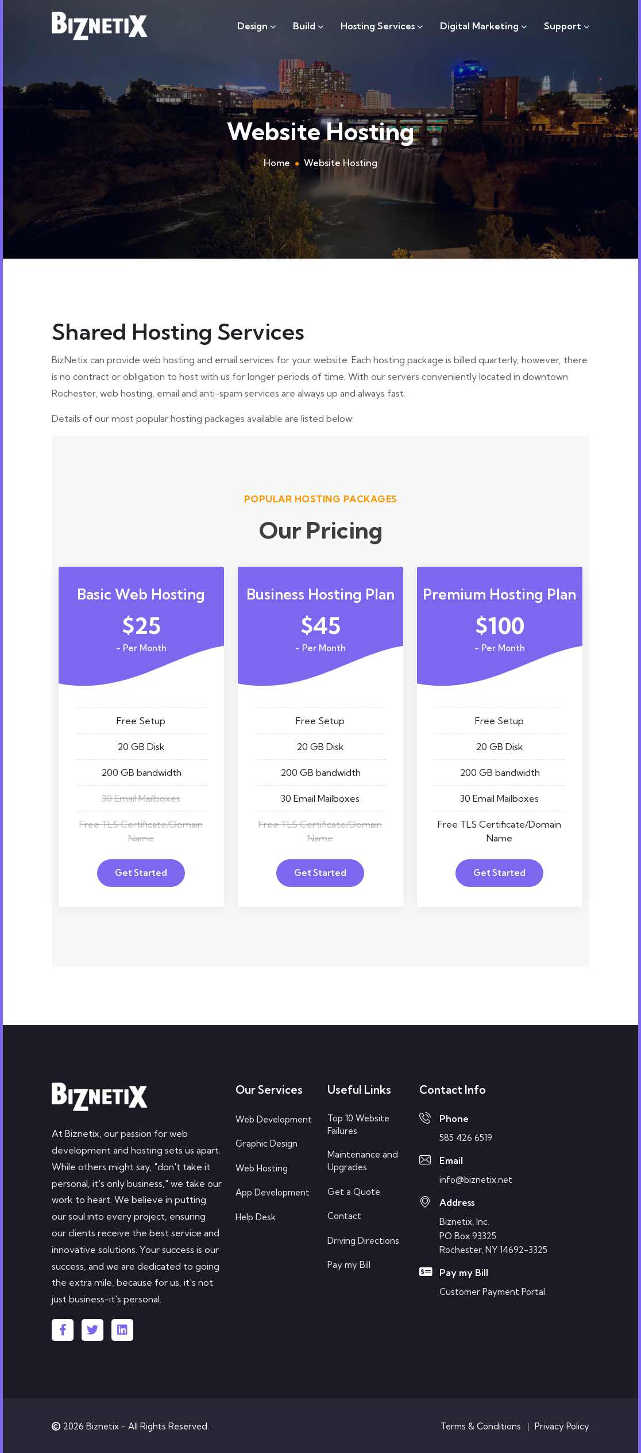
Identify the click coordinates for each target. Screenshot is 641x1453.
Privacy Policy (562, 1426)
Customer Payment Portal (492, 1291)
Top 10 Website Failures (358, 1125)
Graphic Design (266, 1143)
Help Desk (255, 1217)
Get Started (141, 872)
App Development (272, 1192)
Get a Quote (353, 1191)
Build (308, 26)
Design (256, 26)
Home (277, 162)
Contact (344, 1215)
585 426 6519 (465, 1137)
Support (566, 26)
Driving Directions (363, 1240)
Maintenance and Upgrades (362, 1161)
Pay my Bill (348, 1264)
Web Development (273, 1119)
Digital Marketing (483, 26)
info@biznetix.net (475, 1179)
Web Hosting (261, 1168)
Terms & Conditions (481, 1426)
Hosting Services (382, 26)
